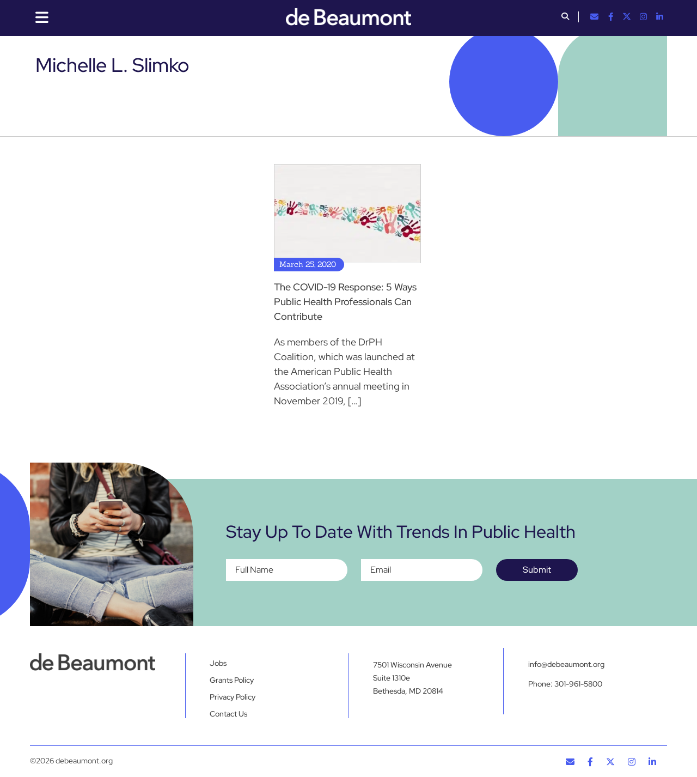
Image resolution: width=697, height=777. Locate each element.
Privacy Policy (232, 697)
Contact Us (228, 714)
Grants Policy (232, 680)
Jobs (218, 663)
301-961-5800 (578, 684)
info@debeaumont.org (566, 664)
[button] (565, 17)
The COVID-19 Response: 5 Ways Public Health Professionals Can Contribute (345, 302)
